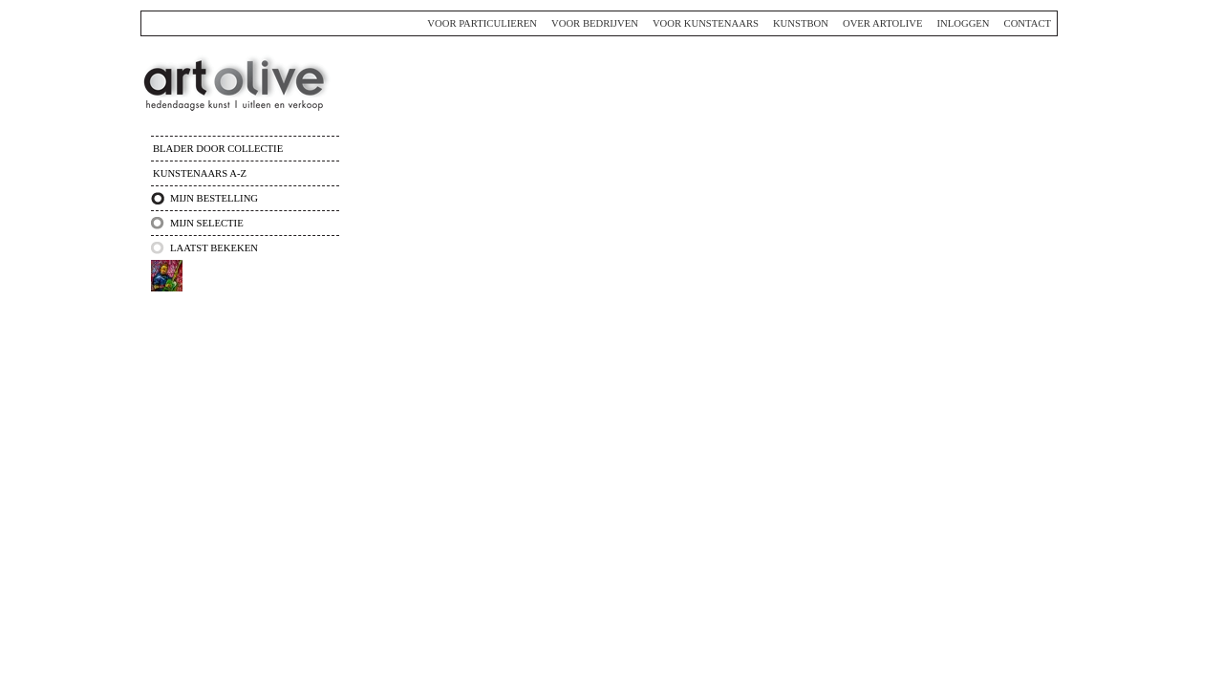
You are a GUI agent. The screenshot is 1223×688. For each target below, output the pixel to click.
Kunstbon (800, 23)
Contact (1027, 23)
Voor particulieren (482, 23)
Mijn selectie (207, 223)
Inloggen (962, 23)
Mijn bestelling (214, 198)
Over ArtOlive (883, 23)
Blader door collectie (218, 148)
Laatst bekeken (214, 248)
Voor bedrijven (594, 23)
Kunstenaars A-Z (200, 173)
